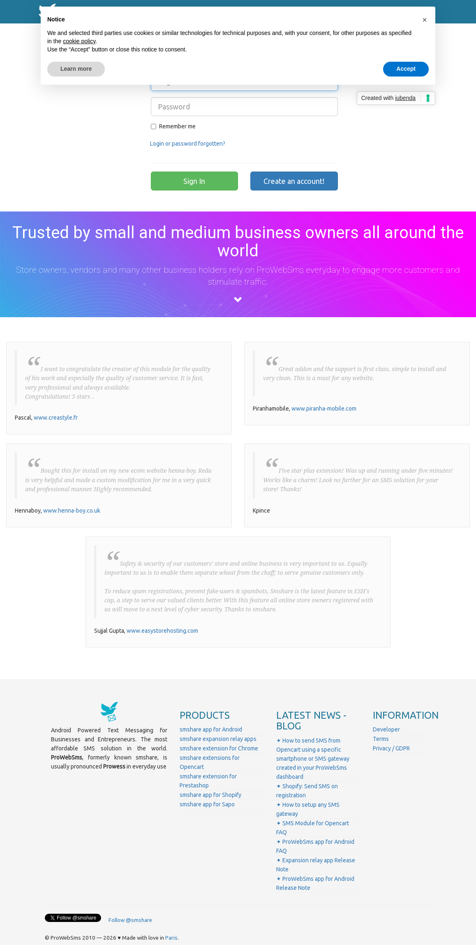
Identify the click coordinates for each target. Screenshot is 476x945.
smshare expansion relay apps (218, 739)
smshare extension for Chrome (219, 748)
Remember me (173, 126)
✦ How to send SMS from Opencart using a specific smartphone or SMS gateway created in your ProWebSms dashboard (312, 758)
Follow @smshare (130, 920)
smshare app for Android (211, 729)
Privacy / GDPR (391, 748)
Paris (171, 938)
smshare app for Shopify (210, 795)
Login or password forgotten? (187, 143)
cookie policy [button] (79, 41)
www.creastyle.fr (56, 417)
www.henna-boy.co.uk (71, 510)
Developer (386, 729)
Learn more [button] (76, 68)
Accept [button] (406, 68)
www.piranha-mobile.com (323, 408)
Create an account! (293, 181)
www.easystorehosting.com (162, 630)
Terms (381, 739)
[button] (424, 19)
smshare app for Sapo (207, 804)
